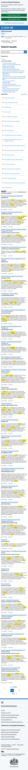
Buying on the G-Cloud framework (9, 734)
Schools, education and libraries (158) (10, 88)
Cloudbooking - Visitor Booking (9, 293)
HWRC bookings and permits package (11, 436)
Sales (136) (4, 87)
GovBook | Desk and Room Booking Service (12, 634)
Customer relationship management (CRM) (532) (13, 70)
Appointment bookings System (9, 486)
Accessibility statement (6, 746)
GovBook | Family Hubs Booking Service (12, 212)
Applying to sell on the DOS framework (10, 732)
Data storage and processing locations (14, 150)
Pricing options (8, 187)
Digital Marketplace (6, 31)
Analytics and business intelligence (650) (11, 64)
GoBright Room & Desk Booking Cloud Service (13, 247)
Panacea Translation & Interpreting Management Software (10, 520)
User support (7, 112)
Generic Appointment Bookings (9, 419)
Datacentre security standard (11, 173)
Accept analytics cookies (14, 15)
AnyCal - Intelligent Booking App (10, 600)
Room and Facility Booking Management (12, 196)
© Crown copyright (14, 766)
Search (25, 51)
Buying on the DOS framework (8, 736)
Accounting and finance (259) (9, 63)
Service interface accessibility (12, 121)
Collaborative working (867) (8, 67)
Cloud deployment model (10, 102)
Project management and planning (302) (11, 85)
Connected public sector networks (13, 135)
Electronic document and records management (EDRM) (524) (12, 73)
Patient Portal (5, 387)
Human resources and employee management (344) (14, 76)
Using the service (8, 126)
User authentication (9, 155)
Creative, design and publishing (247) (10, 69)
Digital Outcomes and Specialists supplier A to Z (12, 722)
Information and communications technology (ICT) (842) (13, 78)
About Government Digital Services (9, 717)
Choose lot (14, 41)
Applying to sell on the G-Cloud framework (10, 729)
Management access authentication (13, 159)
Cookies (14, 744)
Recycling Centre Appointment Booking (12, 276)
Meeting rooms (5, 569)
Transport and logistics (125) (8, 91)
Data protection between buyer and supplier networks (13, 140)
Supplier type (7, 107)
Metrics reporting (8, 130)
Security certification (9, 164)
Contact (3, 710)
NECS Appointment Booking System (11, 357)
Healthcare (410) (6, 75)
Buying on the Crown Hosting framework (10, 739)
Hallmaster (4, 539)
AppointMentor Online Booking (9, 502)
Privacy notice (20, 744)
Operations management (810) (9, 84)
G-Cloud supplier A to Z (6, 719)
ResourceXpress (5, 584)
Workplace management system (10, 451)
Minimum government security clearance (14, 183)
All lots (3, 59)
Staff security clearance (10, 178)
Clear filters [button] (24, 94)
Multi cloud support (9, 98)
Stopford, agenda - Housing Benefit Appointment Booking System (10, 668)
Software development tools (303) (10, 90)
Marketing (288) (6, 82)
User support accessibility (11, 116)
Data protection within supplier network (14, 145)
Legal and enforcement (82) (8, 81)
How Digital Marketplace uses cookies (14, 23)
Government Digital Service (13, 749)
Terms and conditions (6, 744)
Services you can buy (6, 712)
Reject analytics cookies (14, 19)
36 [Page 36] (19, 690)
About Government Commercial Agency (10, 715)
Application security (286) (8, 66)
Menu (2, 33)
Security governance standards (12, 169)
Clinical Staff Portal (6, 403)
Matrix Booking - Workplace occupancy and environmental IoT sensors (12, 469)
